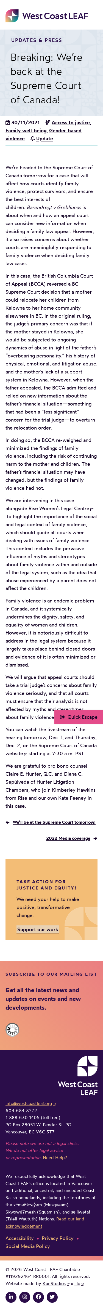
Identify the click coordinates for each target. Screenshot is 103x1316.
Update (44, 138)
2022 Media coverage (68, 838)
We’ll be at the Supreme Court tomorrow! (54, 822)
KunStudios (54, 1283)
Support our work (37, 929)
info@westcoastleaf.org (28, 1103)
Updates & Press (36, 40)
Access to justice (71, 122)
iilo (77, 1283)
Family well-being (25, 130)
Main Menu (94, 16)
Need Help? (55, 1157)
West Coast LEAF (46, 15)
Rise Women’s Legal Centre (59, 508)
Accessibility (19, 1238)
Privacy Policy (58, 1238)
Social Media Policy (27, 1246)
